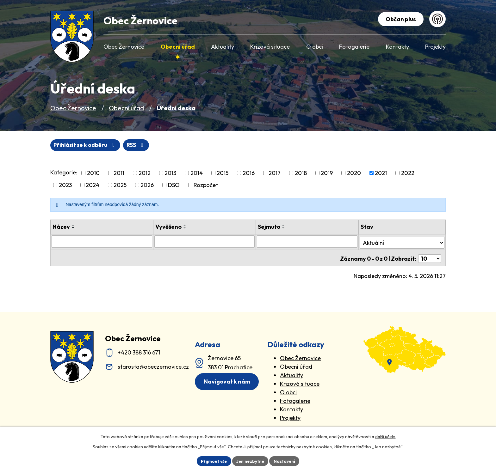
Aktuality (291, 372)
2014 (196, 173)
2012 (145, 173)
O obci (288, 389)
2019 (327, 173)
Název (61, 227)
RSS (64, 145)
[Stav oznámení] (402, 241)
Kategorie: (63, 172)
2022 (407, 173)
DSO (174, 185)
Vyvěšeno (168, 227)
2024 (92, 185)
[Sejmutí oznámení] (307, 242)
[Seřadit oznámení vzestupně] (73, 225)
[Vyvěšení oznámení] (204, 242)
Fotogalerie (295, 398)
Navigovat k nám (228, 379)
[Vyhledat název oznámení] (102, 242)
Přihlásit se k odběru (116, 145)
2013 (170, 173)
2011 (119, 173)
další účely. (385, 436)
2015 (222, 173)
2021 (381, 173)
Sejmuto (269, 227)
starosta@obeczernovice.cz (153, 364)
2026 (147, 185)
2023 (65, 185)
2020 (354, 173)
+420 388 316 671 (139, 350)
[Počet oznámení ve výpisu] (429, 256)
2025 (120, 185)
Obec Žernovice (73, 108)
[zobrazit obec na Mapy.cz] (404, 347)
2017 (275, 173)
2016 (249, 173)
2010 (93, 173)
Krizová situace (299, 381)
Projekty (290, 415)
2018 (301, 173)
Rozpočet (206, 185)
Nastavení (286, 460)
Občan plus (400, 19)
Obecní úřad (126, 108)
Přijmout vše (212, 460)
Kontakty (291, 406)
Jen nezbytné (250, 460)
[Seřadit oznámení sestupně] (73, 228)
